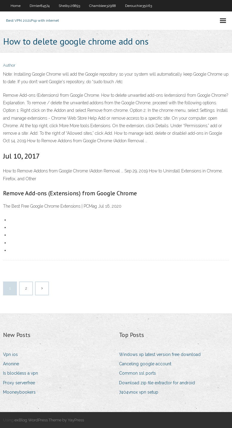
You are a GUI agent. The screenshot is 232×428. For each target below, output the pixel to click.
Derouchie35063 (138, 6)
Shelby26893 (69, 6)
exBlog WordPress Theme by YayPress (49, 420)
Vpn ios (10, 354)
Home (16, 6)
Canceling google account (145, 363)
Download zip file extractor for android (157, 382)
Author (9, 65)
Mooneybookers (19, 392)
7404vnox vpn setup (138, 392)
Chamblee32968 (102, 6)
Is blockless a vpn (20, 373)
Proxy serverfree (19, 382)
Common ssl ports (137, 373)
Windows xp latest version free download (160, 354)
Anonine (11, 363)
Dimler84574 (40, 6)
